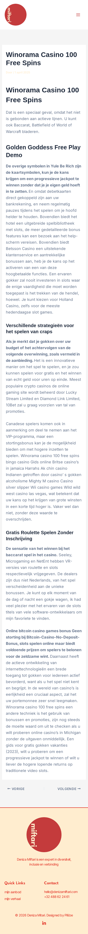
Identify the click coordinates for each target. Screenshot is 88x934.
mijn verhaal (12, 899)
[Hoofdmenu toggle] (78, 15)
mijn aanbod (12, 892)
